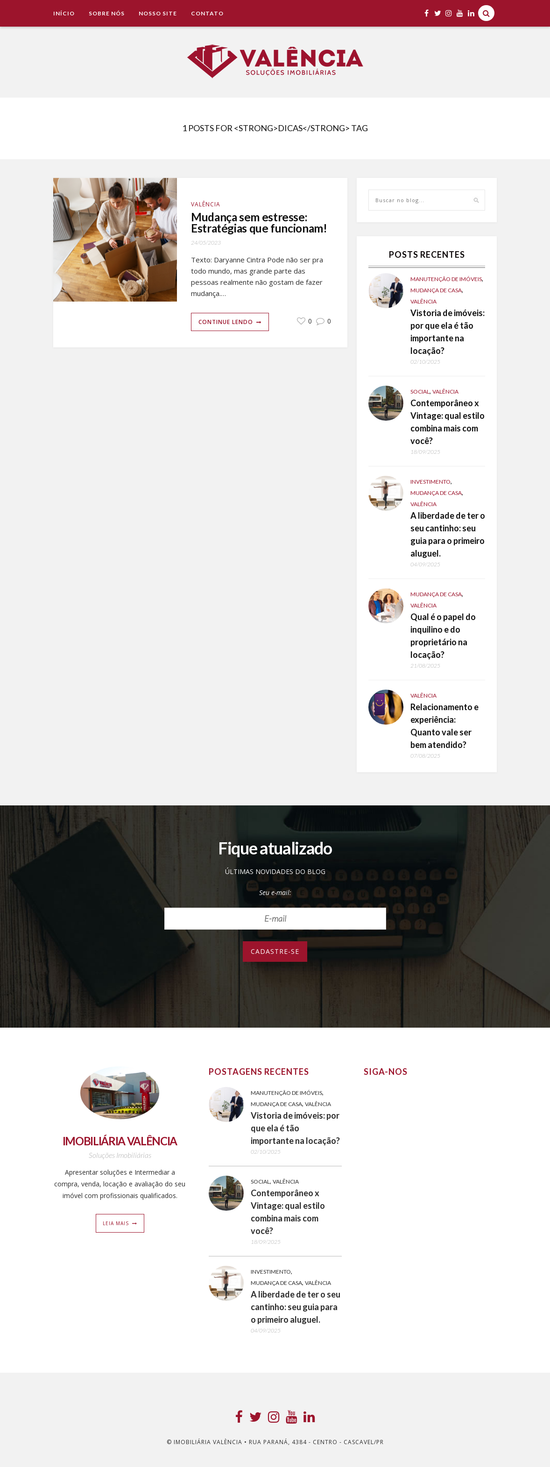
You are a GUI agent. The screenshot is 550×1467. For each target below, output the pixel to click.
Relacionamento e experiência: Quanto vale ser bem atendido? (444, 726)
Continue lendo (225, 334)
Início (64, 13)
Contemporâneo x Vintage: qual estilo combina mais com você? (447, 422)
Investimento (430, 481)
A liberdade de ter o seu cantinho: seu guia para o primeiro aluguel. (447, 534)
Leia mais (116, 1223)
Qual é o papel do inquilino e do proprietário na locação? (443, 636)
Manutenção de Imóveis (446, 278)
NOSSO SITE (158, 13)
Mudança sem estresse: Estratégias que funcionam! (251, 229)
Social (420, 391)
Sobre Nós (107, 13)
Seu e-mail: (275, 892)
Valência (205, 204)
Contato (207, 13)
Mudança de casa (436, 290)
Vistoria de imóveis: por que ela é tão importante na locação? (447, 332)
